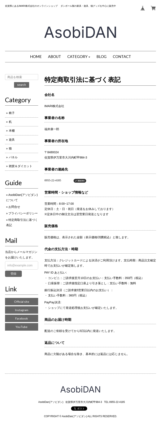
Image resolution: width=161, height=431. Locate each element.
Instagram (21, 310)
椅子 (12, 113)
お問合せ (14, 206)
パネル (13, 157)
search (21, 84)
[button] (78, 56)
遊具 (12, 139)
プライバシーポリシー (23, 213)
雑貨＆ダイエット (20, 166)
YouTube (21, 327)
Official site (21, 301)
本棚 (12, 130)
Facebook (21, 318)
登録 (13, 273)
